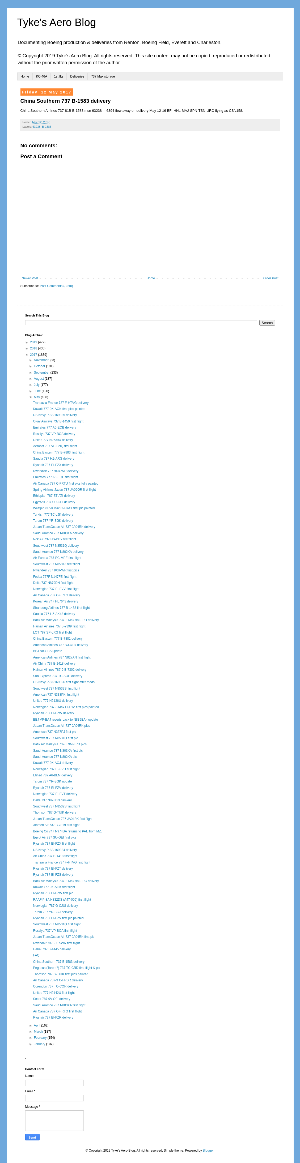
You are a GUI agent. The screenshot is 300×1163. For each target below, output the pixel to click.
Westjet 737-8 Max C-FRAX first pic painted (64, 508)
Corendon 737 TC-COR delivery (55, 986)
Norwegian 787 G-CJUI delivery (55, 906)
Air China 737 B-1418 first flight (55, 856)
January (40, 1044)
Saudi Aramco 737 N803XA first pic (58, 750)
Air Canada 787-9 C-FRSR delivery (58, 980)
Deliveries (77, 76)
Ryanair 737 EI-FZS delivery (53, 874)
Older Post (270, 278)
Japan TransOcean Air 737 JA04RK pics (61, 726)
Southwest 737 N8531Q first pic (55, 738)
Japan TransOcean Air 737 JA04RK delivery (64, 527)
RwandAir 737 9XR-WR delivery (55, 471)
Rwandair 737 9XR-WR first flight (56, 943)
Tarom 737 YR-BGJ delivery (53, 912)
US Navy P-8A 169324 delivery (55, 850)
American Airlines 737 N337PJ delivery (60, 645)
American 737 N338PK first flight (56, 694)
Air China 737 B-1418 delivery (54, 663)
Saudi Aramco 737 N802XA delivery (58, 552)
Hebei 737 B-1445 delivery (51, 949)
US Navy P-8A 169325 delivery (55, 415)
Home (25, 76)
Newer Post (30, 278)
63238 (36, 126)
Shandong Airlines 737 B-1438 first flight (61, 608)
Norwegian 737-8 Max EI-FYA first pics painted (66, 707)
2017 (34, 355)
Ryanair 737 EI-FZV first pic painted (58, 918)
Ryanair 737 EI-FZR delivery (53, 1017)
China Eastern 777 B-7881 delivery (57, 638)
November (41, 360)
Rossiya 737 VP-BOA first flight (55, 931)
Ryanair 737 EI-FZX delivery (53, 465)
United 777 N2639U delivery (53, 440)
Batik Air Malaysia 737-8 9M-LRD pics (59, 744)
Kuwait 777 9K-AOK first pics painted (59, 409)
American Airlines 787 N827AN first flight (61, 657)
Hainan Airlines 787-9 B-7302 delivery (59, 670)
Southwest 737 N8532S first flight (56, 806)
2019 (34, 342)
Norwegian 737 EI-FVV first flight (56, 589)
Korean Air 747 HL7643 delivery (55, 601)
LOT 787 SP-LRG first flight (52, 632)
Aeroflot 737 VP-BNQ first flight (55, 446)
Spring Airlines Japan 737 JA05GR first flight (64, 489)
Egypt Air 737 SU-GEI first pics (54, 837)
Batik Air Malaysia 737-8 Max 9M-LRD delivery (66, 620)
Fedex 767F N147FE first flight (54, 577)
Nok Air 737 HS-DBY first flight (54, 539)
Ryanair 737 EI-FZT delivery (53, 868)
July (37, 385)
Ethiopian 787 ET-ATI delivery (54, 496)
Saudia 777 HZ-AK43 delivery (54, 614)
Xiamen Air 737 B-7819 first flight (56, 825)
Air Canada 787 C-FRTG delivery (56, 595)
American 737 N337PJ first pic (54, 732)
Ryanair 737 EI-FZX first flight (54, 843)
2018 (34, 348)
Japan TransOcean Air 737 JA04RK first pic (63, 937)
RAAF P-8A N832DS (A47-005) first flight (62, 899)
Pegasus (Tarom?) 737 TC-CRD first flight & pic (66, 968)
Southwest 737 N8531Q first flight (57, 924)
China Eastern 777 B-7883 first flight (58, 452)
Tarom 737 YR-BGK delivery (53, 521)
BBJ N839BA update (47, 651)
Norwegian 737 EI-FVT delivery (55, 794)
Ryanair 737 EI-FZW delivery (53, 713)
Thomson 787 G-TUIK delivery (54, 812)
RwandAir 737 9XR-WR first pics (56, 570)
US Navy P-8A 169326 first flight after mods (63, 682)
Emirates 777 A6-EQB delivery (54, 427)
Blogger (208, 1150)
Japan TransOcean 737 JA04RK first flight (62, 819)
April (37, 1025)
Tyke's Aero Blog (56, 22)
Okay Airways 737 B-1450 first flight (58, 421)
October (40, 366)
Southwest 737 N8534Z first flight (56, 564)
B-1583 (46, 126)
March (39, 1031)
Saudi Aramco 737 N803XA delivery (58, 533)
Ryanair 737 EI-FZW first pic (53, 893)
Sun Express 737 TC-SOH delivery (57, 676)
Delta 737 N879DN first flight (53, 583)
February (40, 1038)
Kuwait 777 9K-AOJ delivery (53, 763)
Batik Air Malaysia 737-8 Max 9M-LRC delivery (66, 881)
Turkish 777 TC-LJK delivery (53, 514)
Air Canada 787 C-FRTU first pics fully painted (65, 483)
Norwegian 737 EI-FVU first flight (56, 769)
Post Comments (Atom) (56, 286)
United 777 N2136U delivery (53, 701)
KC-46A (41, 76)
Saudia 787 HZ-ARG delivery (53, 458)
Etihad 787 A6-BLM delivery (52, 775)
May (37, 397)
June (37, 391)
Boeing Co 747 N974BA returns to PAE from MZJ (67, 831)
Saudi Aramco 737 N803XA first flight (59, 1005)
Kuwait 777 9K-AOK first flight (54, 887)
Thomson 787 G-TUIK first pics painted (60, 974)
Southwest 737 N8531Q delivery (56, 546)
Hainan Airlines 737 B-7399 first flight (59, 626)
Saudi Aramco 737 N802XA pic (55, 757)
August (39, 378)
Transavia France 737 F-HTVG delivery (60, 403)
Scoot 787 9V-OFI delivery (51, 999)
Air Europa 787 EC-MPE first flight (57, 558)
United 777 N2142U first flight (54, 993)
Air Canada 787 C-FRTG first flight (57, 1011)
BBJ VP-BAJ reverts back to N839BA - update (65, 719)
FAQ (36, 955)
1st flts (59, 76)
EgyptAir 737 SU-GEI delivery (54, 502)
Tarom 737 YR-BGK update (52, 781)
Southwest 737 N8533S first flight (56, 688)
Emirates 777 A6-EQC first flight (55, 477)
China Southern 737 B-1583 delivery (58, 962)
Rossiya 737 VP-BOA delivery (54, 434)
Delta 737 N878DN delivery (52, 800)
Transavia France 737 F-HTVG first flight (61, 862)
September (42, 372)
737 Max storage (103, 76)
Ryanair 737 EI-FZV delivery (53, 788)
